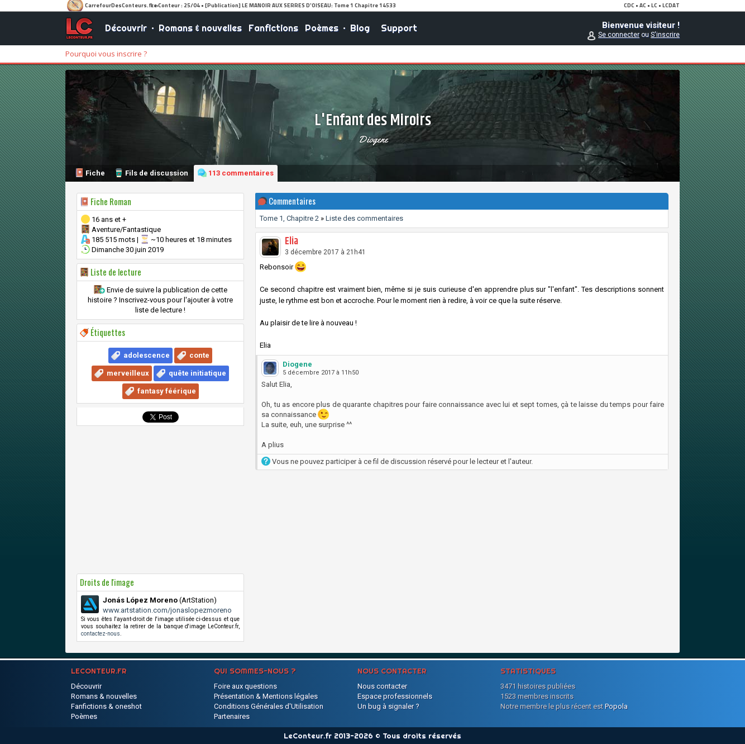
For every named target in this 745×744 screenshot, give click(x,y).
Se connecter (618, 35)
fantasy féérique (166, 391)
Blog (360, 28)
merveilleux (128, 373)
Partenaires (232, 716)
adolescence (146, 355)
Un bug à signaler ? (388, 706)
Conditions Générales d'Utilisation (268, 706)
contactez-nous (100, 634)
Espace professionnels (394, 696)
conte (199, 355)
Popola (616, 706)
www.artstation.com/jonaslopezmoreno (167, 610)
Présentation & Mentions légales (266, 696)
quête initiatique (197, 373)
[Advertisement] (160, 500)
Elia (291, 241)
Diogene (373, 139)
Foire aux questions (245, 686)
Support (399, 28)
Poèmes (321, 28)
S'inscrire (665, 35)
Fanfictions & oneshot (106, 706)
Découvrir (126, 28)
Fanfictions (273, 28)
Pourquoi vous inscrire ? (106, 54)
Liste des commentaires (364, 218)
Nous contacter (382, 686)
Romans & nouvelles (200, 28)
